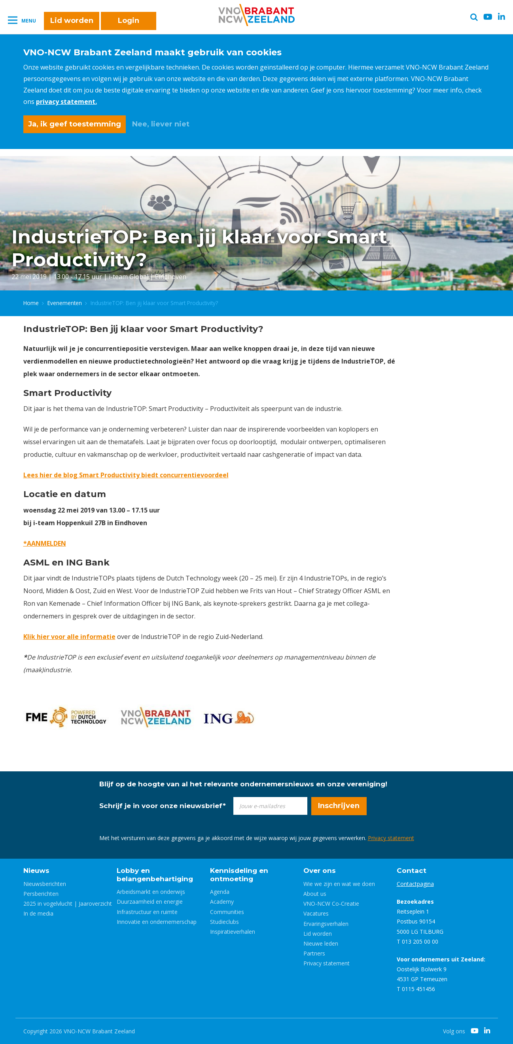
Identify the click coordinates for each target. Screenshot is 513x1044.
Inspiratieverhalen (232, 931)
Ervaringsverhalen (325, 923)
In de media (38, 913)
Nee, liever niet (160, 124)
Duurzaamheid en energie (150, 901)
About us (314, 893)
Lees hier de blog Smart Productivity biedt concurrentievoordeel (126, 475)
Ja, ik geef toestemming (74, 124)
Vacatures (316, 913)
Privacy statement (391, 838)
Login (128, 20)
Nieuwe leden (320, 943)
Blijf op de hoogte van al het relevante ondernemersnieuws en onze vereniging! (243, 784)
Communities (227, 912)
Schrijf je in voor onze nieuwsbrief (162, 806)
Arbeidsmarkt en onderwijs (151, 891)
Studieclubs (224, 921)
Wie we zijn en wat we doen (339, 884)
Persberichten (41, 893)
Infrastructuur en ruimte (147, 912)
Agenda (219, 891)
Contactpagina (415, 884)
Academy (222, 901)
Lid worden (71, 20)
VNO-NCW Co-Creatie (331, 903)
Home (31, 303)
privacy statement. (66, 101)
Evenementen (64, 303)
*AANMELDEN (44, 543)
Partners (314, 953)
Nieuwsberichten (44, 884)
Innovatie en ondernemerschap (157, 921)
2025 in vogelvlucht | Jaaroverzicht (67, 903)
